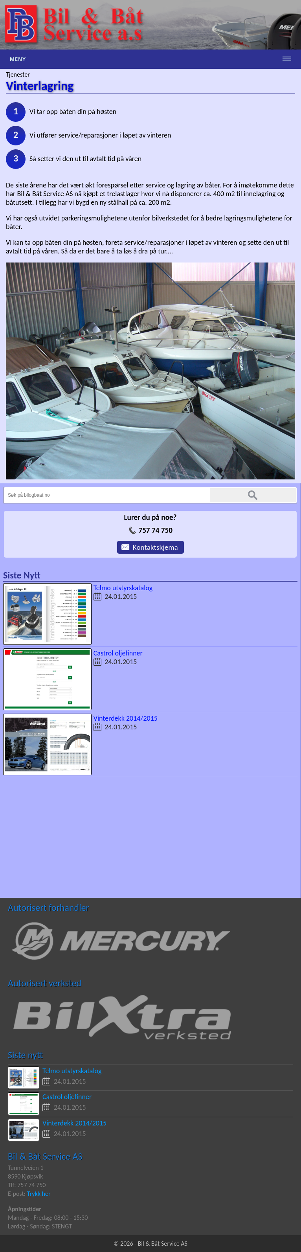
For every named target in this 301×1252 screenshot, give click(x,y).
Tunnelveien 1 (25, 1167)
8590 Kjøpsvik (25, 1176)
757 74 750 (155, 530)
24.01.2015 (121, 596)
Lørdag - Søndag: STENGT (40, 1226)
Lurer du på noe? (150, 517)
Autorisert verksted (44, 983)
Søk (253, 495)
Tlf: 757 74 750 (27, 1185)
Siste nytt (25, 1055)
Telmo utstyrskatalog (123, 588)
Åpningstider (24, 1209)
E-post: (17, 1193)
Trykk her (39, 1193)
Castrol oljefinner (118, 653)
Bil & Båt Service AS (45, 1156)
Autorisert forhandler (48, 907)
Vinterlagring (39, 86)
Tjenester (18, 74)
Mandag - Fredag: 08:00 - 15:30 (48, 1217)
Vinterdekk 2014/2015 (126, 718)
